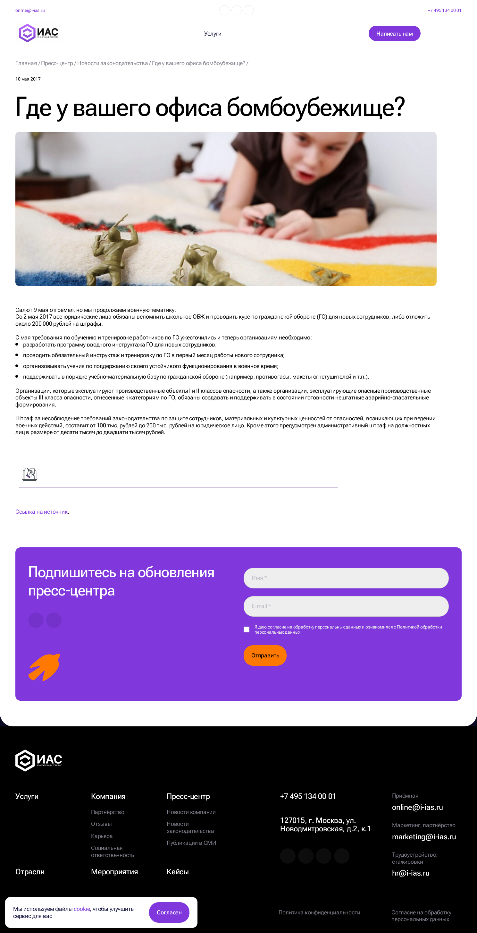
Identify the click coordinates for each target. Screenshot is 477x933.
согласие (277, 626)
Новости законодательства (190, 827)
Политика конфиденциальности (319, 912)
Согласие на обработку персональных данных (421, 916)
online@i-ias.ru (30, 10)
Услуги (26, 796)
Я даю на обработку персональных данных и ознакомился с (348, 629)
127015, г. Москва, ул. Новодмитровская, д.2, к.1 (325, 824)
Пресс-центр (188, 796)
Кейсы (178, 871)
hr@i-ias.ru (410, 873)
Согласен (169, 912)
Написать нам (394, 33)
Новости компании (191, 812)
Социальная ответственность (112, 851)
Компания (108, 796)
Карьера (102, 836)
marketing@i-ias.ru (424, 837)
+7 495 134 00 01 (445, 10)
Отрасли (29, 871)
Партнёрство (107, 812)
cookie (82, 908)
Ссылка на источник (41, 511)
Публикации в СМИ (191, 842)
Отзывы (101, 823)
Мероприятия (114, 871)
